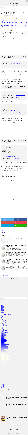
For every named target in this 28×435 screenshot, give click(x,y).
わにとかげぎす (3, 326)
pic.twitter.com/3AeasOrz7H (20, 95)
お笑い (2, 319)
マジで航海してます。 (4, 346)
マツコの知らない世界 (4, 347)
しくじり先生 (3, 321)
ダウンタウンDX (3, 339)
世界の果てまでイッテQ (5, 352)
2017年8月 (2, 307)
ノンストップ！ (3, 341)
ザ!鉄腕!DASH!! (3, 335)
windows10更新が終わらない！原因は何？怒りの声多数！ (16, 266)
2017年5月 (2, 310)
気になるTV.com (14, 3)
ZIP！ (2, 317)
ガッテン (2, 331)
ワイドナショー (3, 351)
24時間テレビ (3, 311)
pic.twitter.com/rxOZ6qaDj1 (14, 110)
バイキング (2, 342)
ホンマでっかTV (3, 345)
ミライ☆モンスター (4, 348)
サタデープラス (3, 334)
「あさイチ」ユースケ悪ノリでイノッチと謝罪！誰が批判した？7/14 (14, 272)
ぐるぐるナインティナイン (5, 320)
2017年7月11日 (16, 97)
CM (1, 313)
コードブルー (3, 333)
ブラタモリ (2, 343)
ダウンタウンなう (4, 340)
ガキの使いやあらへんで (5, 330)
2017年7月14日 (14, 65)
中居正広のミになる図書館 (5, 355)
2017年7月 (2, 308)
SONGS (2, 316)
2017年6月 (2, 309)
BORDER (2, 312)
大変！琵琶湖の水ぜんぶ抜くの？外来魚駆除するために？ (16, 252)
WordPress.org (3, 387)
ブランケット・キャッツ (5, 344)
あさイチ (2, 318)
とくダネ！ (2, 323)
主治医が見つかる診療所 (5, 356)
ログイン (2, 384)
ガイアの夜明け (3, 329)
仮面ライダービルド (4, 357)
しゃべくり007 (3, 322)
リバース (2, 349)
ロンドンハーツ (3, 350)
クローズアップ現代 (4, 332)
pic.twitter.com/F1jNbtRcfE (15, 63)
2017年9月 (2, 306)
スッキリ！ (2, 337)
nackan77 (5, 232)
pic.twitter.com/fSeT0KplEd (10, 156)
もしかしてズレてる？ (4, 325)
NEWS (2, 230)
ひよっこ (2, 324)
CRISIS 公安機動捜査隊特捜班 (6, 314)
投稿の (3, 385)
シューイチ (2, 336)
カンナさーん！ (3, 328)
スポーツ (2, 338)
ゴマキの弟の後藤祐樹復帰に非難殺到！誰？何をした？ (15, 238)
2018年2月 (2, 305)
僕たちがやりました (4, 358)
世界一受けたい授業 (4, 353)
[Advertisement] (14, 47)
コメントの (3, 386)
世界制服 (2, 354)
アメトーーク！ (3, 327)
